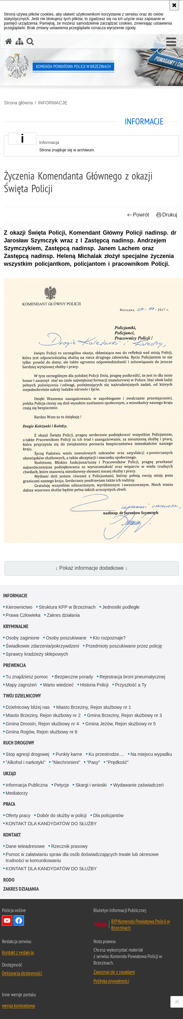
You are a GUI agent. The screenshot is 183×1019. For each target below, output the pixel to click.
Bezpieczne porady (74, 676)
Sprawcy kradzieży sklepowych (37, 654)
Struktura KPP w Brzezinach (67, 607)
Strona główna (18, 102)
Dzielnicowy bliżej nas (28, 707)
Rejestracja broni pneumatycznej (132, 676)
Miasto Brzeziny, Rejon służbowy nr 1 (93, 707)
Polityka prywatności (111, 981)
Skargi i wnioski (90, 785)
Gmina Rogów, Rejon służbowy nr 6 (42, 731)
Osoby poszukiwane (66, 637)
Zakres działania (63, 615)
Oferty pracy (18, 815)
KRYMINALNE (15, 626)
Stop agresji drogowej (27, 754)
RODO (9, 879)
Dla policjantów (108, 815)
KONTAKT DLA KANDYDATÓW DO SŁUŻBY (51, 823)
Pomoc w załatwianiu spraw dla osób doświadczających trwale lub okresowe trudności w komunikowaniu (82, 857)
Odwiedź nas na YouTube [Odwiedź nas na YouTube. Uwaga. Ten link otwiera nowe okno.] (7, 920)
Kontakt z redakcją (18, 952)
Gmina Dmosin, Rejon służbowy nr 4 (42, 723)
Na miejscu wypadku (151, 754)
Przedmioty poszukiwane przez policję (124, 646)
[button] (171, 42)
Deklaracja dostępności (22, 973)
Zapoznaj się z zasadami (114, 971)
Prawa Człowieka (23, 615)
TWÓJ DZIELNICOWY (22, 695)
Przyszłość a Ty (130, 684)
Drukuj (166, 214)
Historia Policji (94, 684)
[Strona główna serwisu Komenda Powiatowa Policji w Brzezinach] (8, 41)
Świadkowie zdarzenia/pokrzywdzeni (42, 646)
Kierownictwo (19, 607)
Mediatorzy (17, 793)
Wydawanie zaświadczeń (138, 785)
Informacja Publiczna (27, 785)
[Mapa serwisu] (19, 41)
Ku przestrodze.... (106, 754)
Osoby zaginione (22, 637)
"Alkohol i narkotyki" (26, 762)
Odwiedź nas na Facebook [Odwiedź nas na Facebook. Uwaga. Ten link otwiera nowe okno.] (19, 920)
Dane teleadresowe (25, 846)
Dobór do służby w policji (62, 815)
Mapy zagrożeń (21, 684)
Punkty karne (69, 754)
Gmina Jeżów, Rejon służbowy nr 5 (120, 723)
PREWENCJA (14, 665)
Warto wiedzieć (58, 684)
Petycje (61, 785)
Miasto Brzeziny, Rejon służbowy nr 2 (43, 715)
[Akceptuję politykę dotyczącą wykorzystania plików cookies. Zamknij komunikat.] (174, 5)
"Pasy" (93, 762)
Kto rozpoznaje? (109, 637)
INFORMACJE (52, 102)
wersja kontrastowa (18, 1005)
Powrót (138, 214)
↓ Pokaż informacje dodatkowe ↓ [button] (91, 568)
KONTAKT (12, 834)
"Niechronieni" (66, 762)
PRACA (9, 804)
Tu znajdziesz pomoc (27, 676)
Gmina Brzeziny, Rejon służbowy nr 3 (124, 715)
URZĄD (9, 773)
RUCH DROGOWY (18, 742)
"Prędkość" (117, 762)
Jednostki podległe (121, 607)
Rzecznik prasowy (69, 846)
